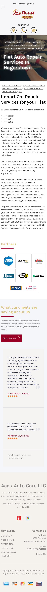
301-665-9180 (13, 222)
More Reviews (11, 338)
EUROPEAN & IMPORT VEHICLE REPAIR (23, 48)
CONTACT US (7, 548)
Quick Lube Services (17, 455)
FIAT (7, 51)
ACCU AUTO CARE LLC (15, 42)
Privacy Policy (37, 573)
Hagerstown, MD (15, 458)
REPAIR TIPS (7, 544)
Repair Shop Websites (31, 570)
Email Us (41, 554)
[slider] (12, 396)
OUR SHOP (6, 535)
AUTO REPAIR (8, 540)
